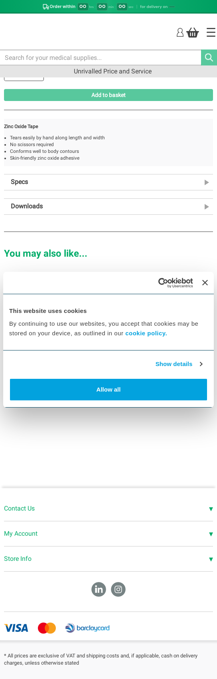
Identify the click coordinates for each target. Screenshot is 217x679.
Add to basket (108, 95)
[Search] (209, 57)
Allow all (109, 389)
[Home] (211, 32)
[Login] (180, 32)
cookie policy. (146, 333)
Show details (174, 363)
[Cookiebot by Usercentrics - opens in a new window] (158, 283)
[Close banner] (205, 282)
